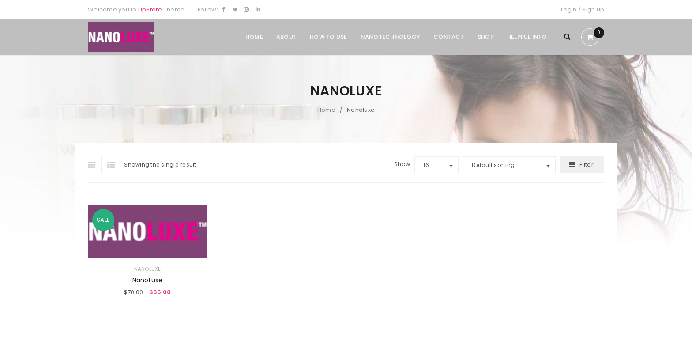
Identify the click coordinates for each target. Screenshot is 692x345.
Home (326, 110)
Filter (586, 164)
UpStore (150, 9)
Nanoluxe (147, 269)
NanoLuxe (147, 280)
